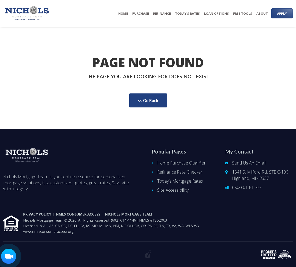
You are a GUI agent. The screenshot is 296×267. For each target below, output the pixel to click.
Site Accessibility (172, 190)
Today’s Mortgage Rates (180, 181)
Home (123, 13)
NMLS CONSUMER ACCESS (82, 214)
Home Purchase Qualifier (181, 163)
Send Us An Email (249, 163)
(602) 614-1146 (246, 187)
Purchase (140, 13)
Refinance (162, 13)
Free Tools (242, 13)
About (262, 13)
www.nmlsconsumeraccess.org (48, 231)
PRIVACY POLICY (38, 214)
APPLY (282, 13)
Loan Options (216, 13)
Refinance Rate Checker (180, 172)
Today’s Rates (187, 13)
